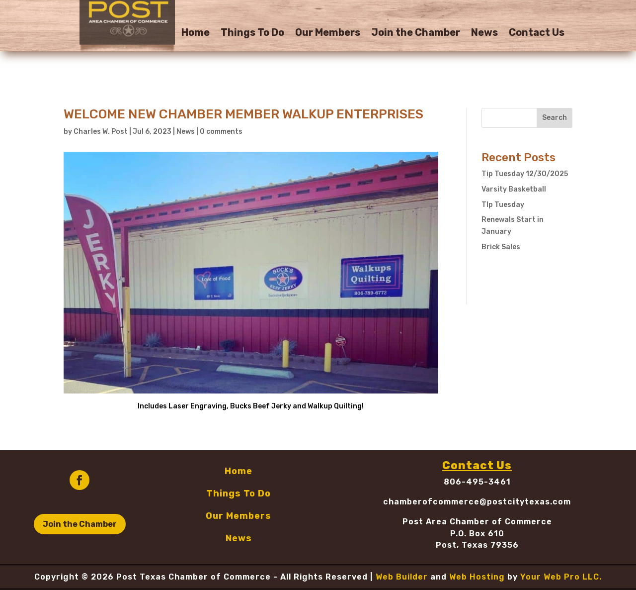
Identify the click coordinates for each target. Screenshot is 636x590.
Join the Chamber (415, 33)
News (484, 33)
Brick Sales (500, 247)
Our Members (327, 33)
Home (195, 33)
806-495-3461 (477, 482)
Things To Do (252, 33)
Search (554, 117)
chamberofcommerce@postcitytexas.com (477, 501)
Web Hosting (477, 577)
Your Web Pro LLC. (561, 577)
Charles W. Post (101, 131)
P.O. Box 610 (477, 533)
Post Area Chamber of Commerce (477, 521)
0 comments (221, 131)
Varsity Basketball (513, 189)
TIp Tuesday (502, 204)
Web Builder (402, 577)
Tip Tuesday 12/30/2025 (524, 174)
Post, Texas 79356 (477, 545)
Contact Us (536, 33)
